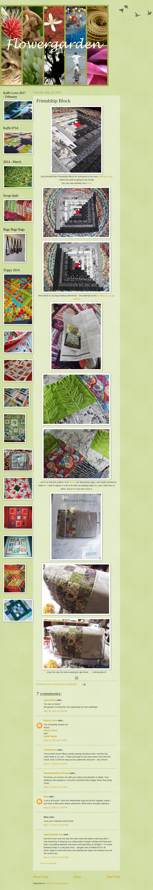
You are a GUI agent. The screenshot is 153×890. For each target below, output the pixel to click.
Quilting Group (105, 176)
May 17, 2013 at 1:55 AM (55, 764)
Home (77, 877)
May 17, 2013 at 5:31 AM (55, 787)
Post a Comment (48, 863)
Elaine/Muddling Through (56, 773)
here (89, 183)
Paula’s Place (50, 720)
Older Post (113, 877)
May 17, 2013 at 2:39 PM (55, 807)
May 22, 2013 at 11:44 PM (56, 857)
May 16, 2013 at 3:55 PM (55, 711)
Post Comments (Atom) (57, 883)
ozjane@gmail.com (53, 834)
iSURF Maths (50, 736)
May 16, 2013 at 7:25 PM (55, 740)
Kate (46, 796)
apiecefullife (50, 700)
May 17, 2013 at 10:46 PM (56, 825)
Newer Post (40, 877)
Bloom (73, 482)
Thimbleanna (50, 750)
